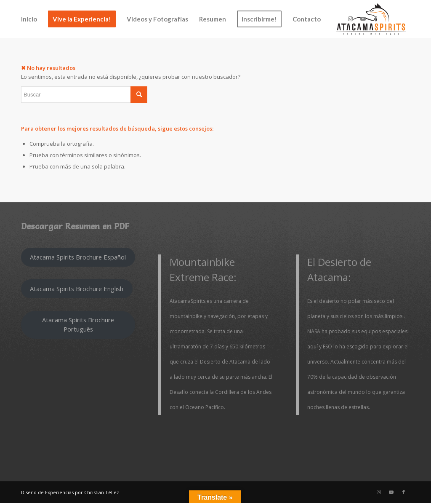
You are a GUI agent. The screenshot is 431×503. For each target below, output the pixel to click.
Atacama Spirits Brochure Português (78, 324)
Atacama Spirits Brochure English (76, 288)
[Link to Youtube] (363, 18)
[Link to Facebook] (375, 18)
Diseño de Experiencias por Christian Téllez (70, 492)
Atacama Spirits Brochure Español (78, 257)
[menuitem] (29, 19)
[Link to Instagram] (350, 18)
